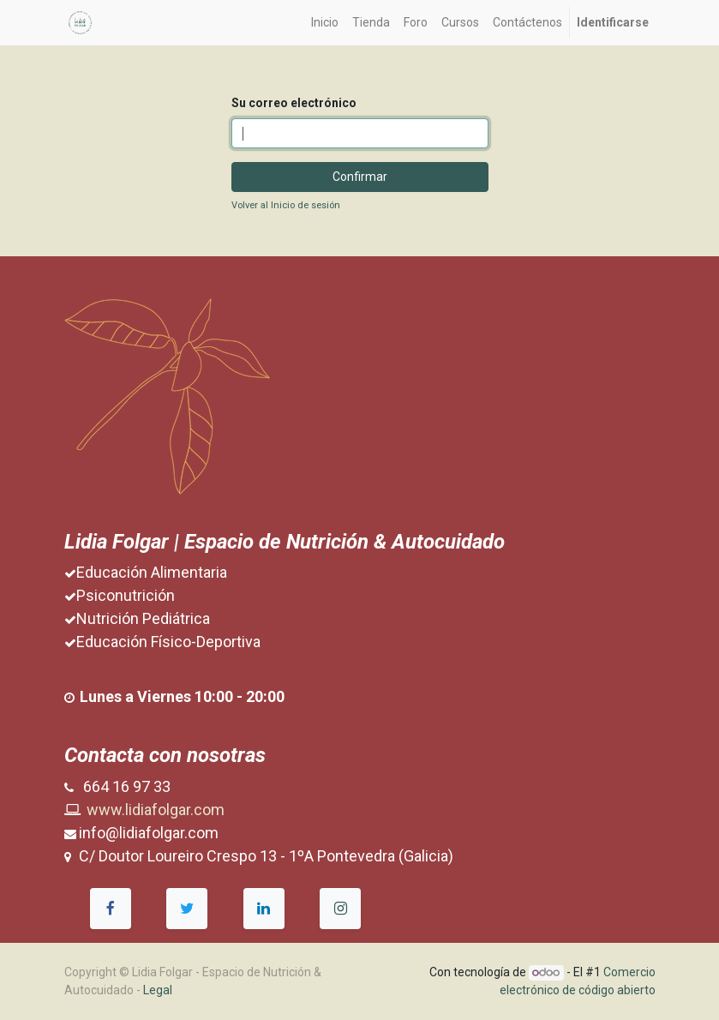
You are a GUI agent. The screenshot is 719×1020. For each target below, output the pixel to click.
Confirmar (360, 176)
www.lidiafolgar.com (156, 810)
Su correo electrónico (294, 103)
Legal (157, 990)
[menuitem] (324, 23)
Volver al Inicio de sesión (285, 205)
